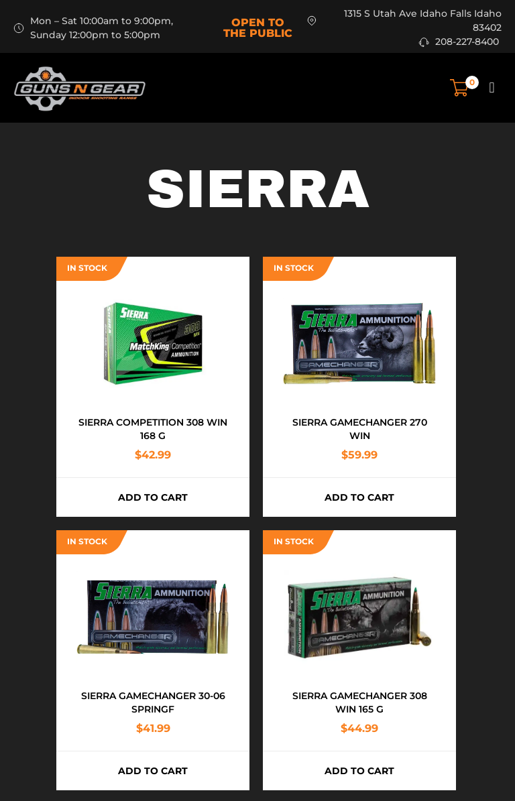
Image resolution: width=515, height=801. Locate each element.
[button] (491, 87)
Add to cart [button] (153, 497)
